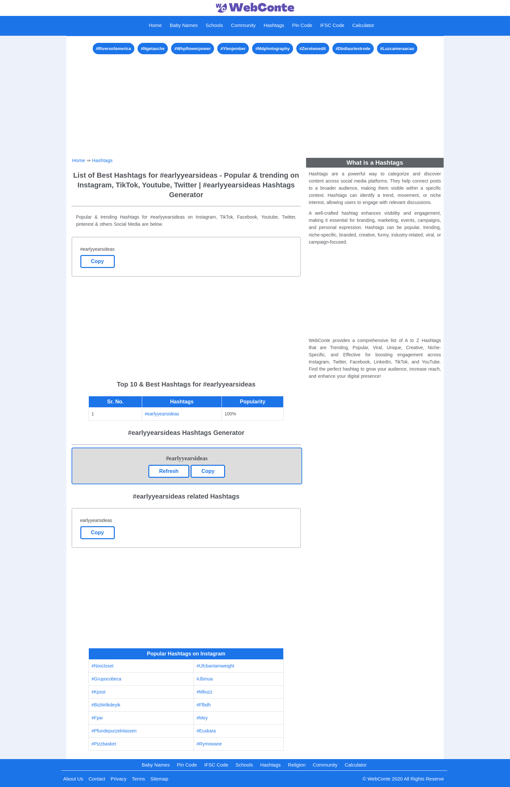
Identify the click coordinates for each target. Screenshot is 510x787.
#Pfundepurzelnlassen (114, 730)
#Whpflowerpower (192, 48)
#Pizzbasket (103, 743)
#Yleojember (233, 48)
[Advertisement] (255, 101)
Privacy (119, 778)
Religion (296, 765)
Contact (96, 778)
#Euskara (206, 730)
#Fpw (96, 717)
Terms (138, 778)
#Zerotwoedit (313, 48)
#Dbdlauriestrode (353, 48)
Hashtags (273, 25)
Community (243, 25)
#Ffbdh (203, 704)
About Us (73, 778)
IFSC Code (332, 25)
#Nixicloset (102, 665)
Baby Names (184, 25)
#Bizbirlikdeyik (105, 704)
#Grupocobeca (106, 678)
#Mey (202, 717)
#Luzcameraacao (397, 48)
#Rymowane (209, 743)
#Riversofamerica (113, 48)
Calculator (363, 25)
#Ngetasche (153, 48)
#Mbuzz (204, 691)
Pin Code (302, 25)
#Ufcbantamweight (215, 665)
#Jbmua (204, 678)
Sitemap (159, 778)
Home (155, 25)
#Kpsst (98, 691)
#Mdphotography (272, 48)
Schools (214, 25)
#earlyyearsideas (162, 413)
